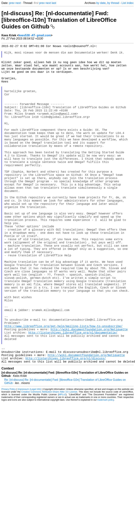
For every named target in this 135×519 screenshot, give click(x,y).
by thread (113, 2)
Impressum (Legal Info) (29, 460)
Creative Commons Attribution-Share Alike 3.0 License (49, 462)
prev (12, 2)
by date (101, 2)
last (54, 2)
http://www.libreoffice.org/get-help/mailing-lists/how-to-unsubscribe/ (63, 389)
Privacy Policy (8, 460)
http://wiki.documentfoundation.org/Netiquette (89, 393)
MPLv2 (62, 465)
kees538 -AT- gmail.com (35, 35)
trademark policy (105, 470)
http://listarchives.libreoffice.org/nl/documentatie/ (72, 397)
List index (127, 2)
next (18, 2)
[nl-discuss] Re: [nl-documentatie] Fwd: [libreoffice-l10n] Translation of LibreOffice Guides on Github (58, 20)
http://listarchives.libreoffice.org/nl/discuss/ (65, 428)
